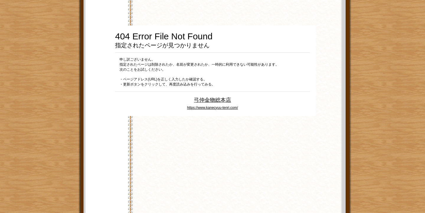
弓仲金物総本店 (212, 100)
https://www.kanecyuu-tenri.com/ (212, 108)
